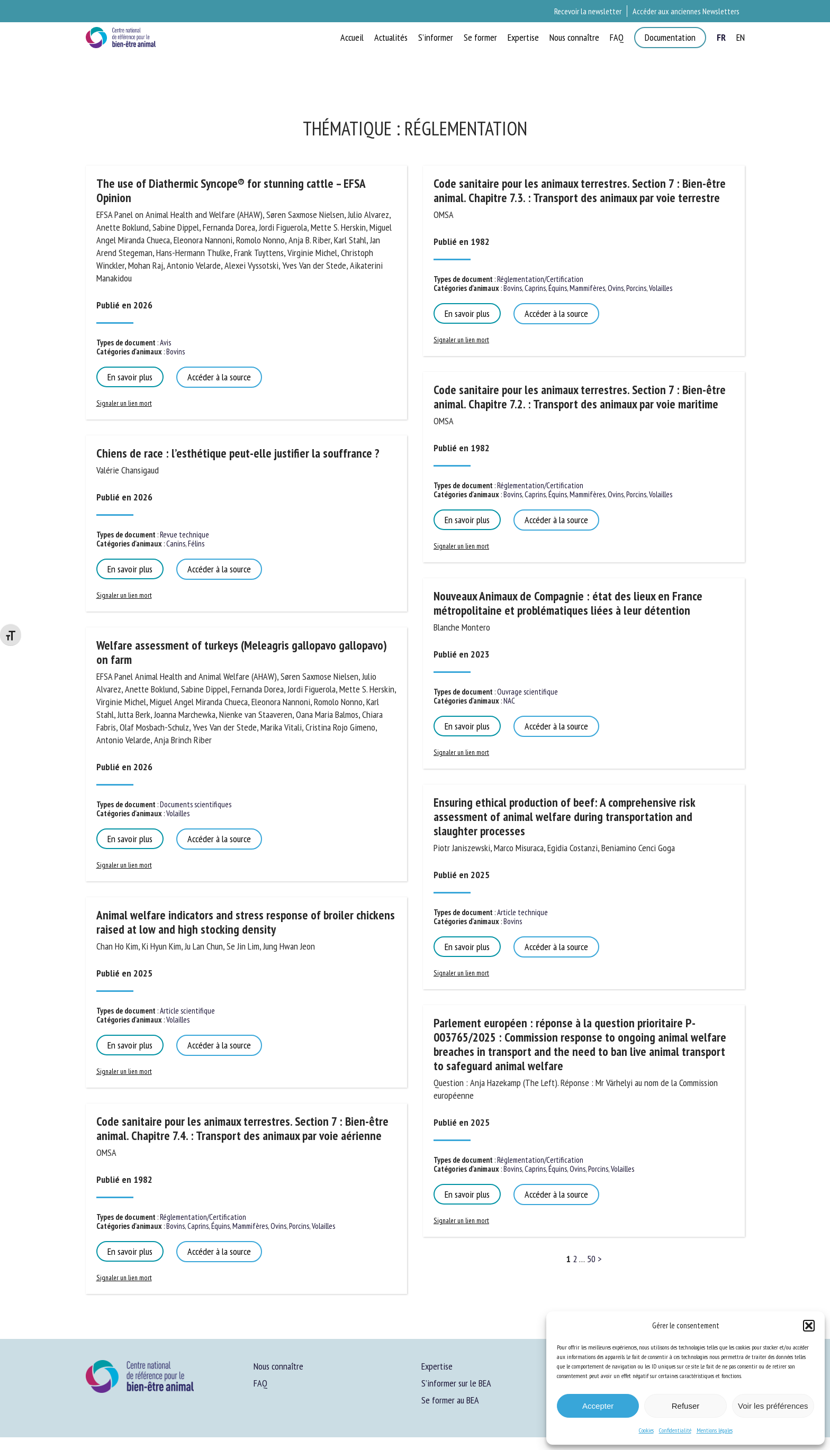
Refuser (686, 1405)
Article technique (522, 912)
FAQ (260, 1383)
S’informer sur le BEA (456, 1383)
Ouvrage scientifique (527, 692)
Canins (175, 544)
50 (591, 1259)
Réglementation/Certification (203, 1217)
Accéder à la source (219, 377)
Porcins (299, 1226)
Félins (196, 544)
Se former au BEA (450, 1400)
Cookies (646, 1430)
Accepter (598, 1405)
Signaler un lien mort (124, 403)
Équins (220, 1226)
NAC (509, 701)
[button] (809, 1325)
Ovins (278, 1226)
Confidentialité (675, 1430)
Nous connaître (278, 1366)
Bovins (175, 351)
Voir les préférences (773, 1405)
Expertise (437, 1366)
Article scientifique (187, 1011)
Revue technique (184, 535)
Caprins (198, 1226)
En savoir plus (129, 377)
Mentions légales (715, 1430)
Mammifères (250, 1226)
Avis (165, 343)
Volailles (178, 813)
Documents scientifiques (195, 804)
